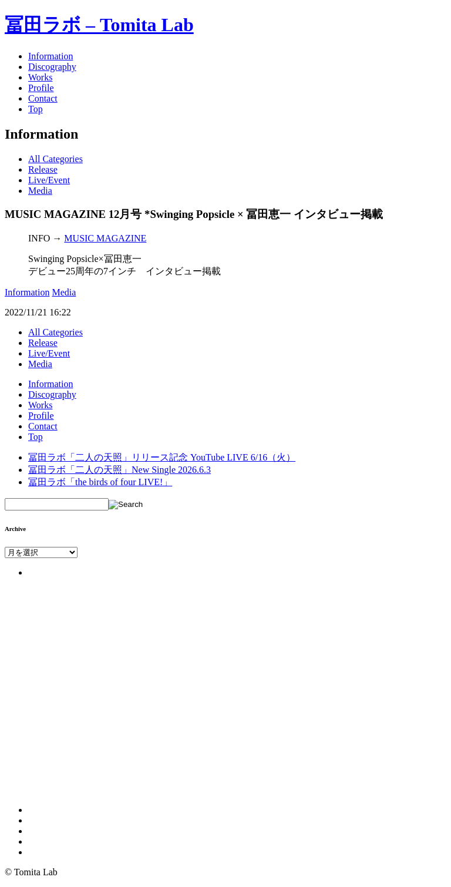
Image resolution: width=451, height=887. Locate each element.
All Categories (55, 159)
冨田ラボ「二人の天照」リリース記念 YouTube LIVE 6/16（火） (161, 457)
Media (40, 191)
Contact (43, 98)
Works (40, 77)
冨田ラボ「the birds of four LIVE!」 (100, 482)
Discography (52, 67)
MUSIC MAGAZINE (105, 238)
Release (43, 169)
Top (35, 109)
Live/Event (49, 180)
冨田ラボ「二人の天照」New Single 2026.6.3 (119, 470)
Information (50, 56)
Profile (41, 88)
